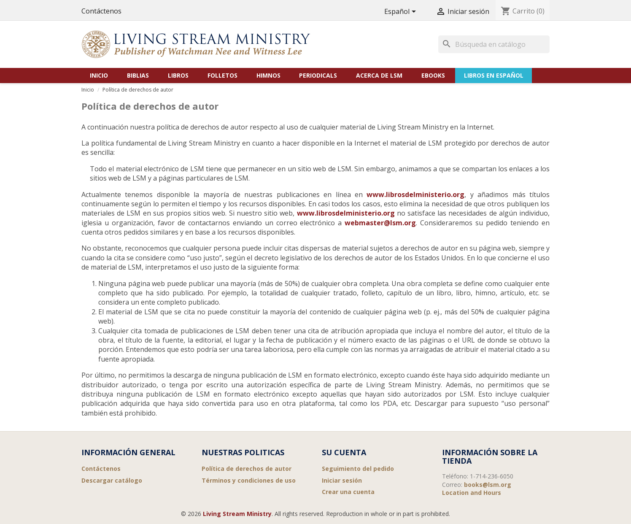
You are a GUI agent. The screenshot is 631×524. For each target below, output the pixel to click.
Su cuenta (344, 452)
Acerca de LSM (379, 75)
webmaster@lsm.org (380, 222)
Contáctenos (101, 11)
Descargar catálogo (111, 480)
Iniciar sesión (342, 480)
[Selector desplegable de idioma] (401, 12)
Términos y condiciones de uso (249, 480)
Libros (178, 75)
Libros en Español (493, 75)
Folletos (222, 75)
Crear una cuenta (348, 492)
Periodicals (318, 75)
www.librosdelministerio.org (415, 194)
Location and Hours (471, 493)
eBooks (433, 75)
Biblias (138, 75)
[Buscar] (494, 44)
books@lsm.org (487, 485)
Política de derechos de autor (246, 469)
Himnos (268, 75)
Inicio (99, 75)
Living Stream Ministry (237, 514)
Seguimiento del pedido (358, 469)
